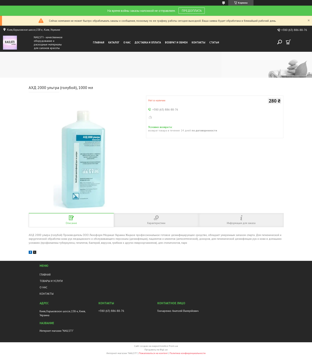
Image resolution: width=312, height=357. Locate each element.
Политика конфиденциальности (188, 353)
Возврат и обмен (176, 42)
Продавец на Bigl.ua (156, 349)
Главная (98, 42)
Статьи (214, 42)
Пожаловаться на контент (153, 353)
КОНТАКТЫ (47, 293)
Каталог (113, 42)
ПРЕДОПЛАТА (192, 11)
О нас (127, 42)
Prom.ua (173, 345)
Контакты (198, 42)
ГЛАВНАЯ (45, 274)
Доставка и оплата (148, 42)
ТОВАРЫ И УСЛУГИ (51, 281)
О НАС (43, 287)
